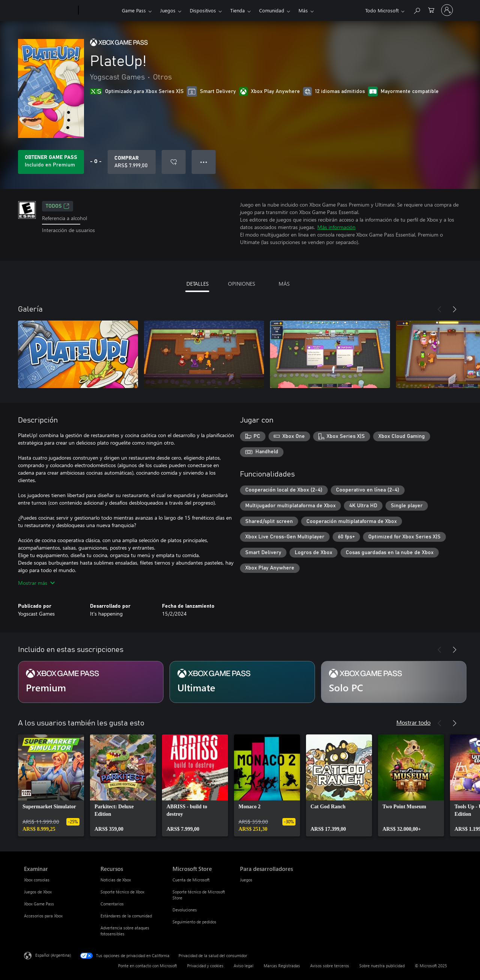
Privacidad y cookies (205, 965)
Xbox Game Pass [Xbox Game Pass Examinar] (39, 903)
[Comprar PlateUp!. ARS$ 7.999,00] (132, 162)
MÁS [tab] (284, 283)
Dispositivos (203, 10)
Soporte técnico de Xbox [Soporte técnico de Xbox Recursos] (122, 891)
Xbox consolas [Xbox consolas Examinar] (37, 879)
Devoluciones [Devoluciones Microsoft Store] (184, 909)
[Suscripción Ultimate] (242, 682)
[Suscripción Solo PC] (393, 682)
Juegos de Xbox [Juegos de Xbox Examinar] (38, 891)
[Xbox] (99, 10)
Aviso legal (244, 965)
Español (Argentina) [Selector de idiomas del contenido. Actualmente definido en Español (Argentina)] (53, 955)
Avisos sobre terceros (329, 965)
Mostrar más (36, 582)
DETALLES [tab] (197, 283)
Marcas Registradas (282, 965)
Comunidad (271, 10)
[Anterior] (439, 309)
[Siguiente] (454, 309)
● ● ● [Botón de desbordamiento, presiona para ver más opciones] (203, 162)
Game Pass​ (134, 10)
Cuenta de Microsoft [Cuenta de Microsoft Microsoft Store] (191, 879)
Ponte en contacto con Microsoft (147, 965)
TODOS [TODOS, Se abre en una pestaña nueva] (57, 206)
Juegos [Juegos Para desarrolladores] (246, 879)
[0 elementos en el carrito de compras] (431, 9)
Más (303, 10)
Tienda (237, 10)
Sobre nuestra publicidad (382, 965)
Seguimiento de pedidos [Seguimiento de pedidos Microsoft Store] (194, 921)
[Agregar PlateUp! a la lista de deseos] (174, 162)
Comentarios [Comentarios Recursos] (112, 903)
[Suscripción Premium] (91, 682)
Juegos (168, 10)
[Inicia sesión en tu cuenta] (447, 10)
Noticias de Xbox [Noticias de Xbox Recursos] (115, 879)
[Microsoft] (49, 10)
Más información (336, 227)
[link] (51, 785)
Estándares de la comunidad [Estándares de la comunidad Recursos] (126, 915)
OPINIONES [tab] (241, 283)
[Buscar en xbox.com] (416, 9)
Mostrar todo (413, 722)
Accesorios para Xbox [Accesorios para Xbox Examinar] (43, 915)
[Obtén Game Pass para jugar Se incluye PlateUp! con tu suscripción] (51, 162)
